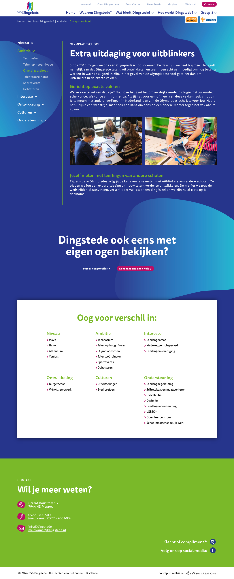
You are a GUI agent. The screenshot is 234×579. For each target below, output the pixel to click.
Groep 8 (209, 12)
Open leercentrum (158, 417)
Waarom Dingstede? (96, 12)
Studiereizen (106, 389)
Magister (173, 4)
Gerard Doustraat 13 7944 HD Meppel (43, 505)
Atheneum (56, 351)
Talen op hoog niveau (38, 64)
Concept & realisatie (187, 573)
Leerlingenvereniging (160, 351)
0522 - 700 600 (58, 518)
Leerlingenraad (156, 340)
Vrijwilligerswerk (60, 389)
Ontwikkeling (30, 104)
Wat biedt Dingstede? (135, 12)
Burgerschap (57, 384)
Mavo (52, 340)
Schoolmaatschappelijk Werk (165, 423)
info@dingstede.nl (42, 526)
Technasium (31, 58)
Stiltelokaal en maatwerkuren (165, 389)
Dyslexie (152, 401)
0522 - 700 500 (39, 515)
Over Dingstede (108, 4)
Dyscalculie (154, 395)
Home (71, 12)
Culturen (26, 112)
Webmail (191, 4)
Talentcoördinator (35, 77)
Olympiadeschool (80, 21)
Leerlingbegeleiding (159, 384)
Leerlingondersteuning (161, 406)
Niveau (25, 43)
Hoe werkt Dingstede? (177, 12)
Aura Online (133, 4)
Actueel (86, 4)
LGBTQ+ (151, 412)
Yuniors (54, 356)
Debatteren (31, 89)
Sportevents (31, 83)
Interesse (27, 96)
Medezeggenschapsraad (162, 345)
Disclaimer (92, 573)
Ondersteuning (32, 120)
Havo (52, 345)
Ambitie (62, 21)
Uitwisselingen (107, 384)
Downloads (154, 4)
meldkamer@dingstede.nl (47, 530)
